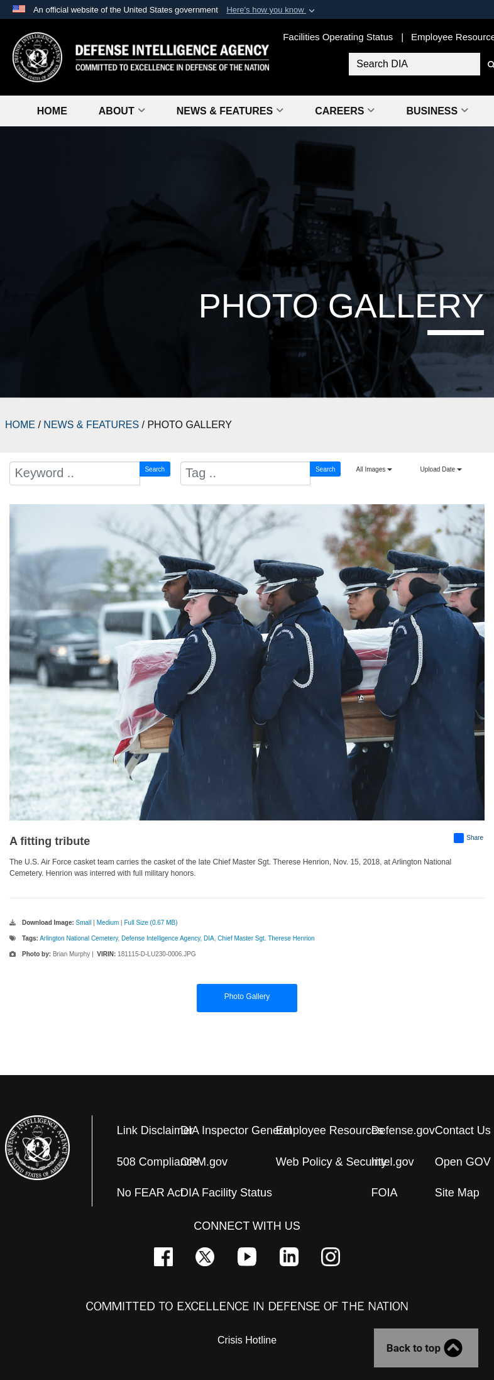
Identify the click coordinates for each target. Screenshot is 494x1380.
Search (155, 469)
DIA (209, 938)
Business (437, 111)
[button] (271, 10)
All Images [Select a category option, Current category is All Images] (374, 469)
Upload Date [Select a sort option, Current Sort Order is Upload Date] (441, 469)
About (122, 111)
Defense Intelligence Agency (160, 938)
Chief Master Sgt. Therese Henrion (265, 938)
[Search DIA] (413, 64)
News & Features (230, 111)
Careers (345, 111)
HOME (20, 424)
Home (52, 111)
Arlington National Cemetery (79, 938)
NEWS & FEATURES (91, 424)
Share (468, 838)
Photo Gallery (247, 996)
